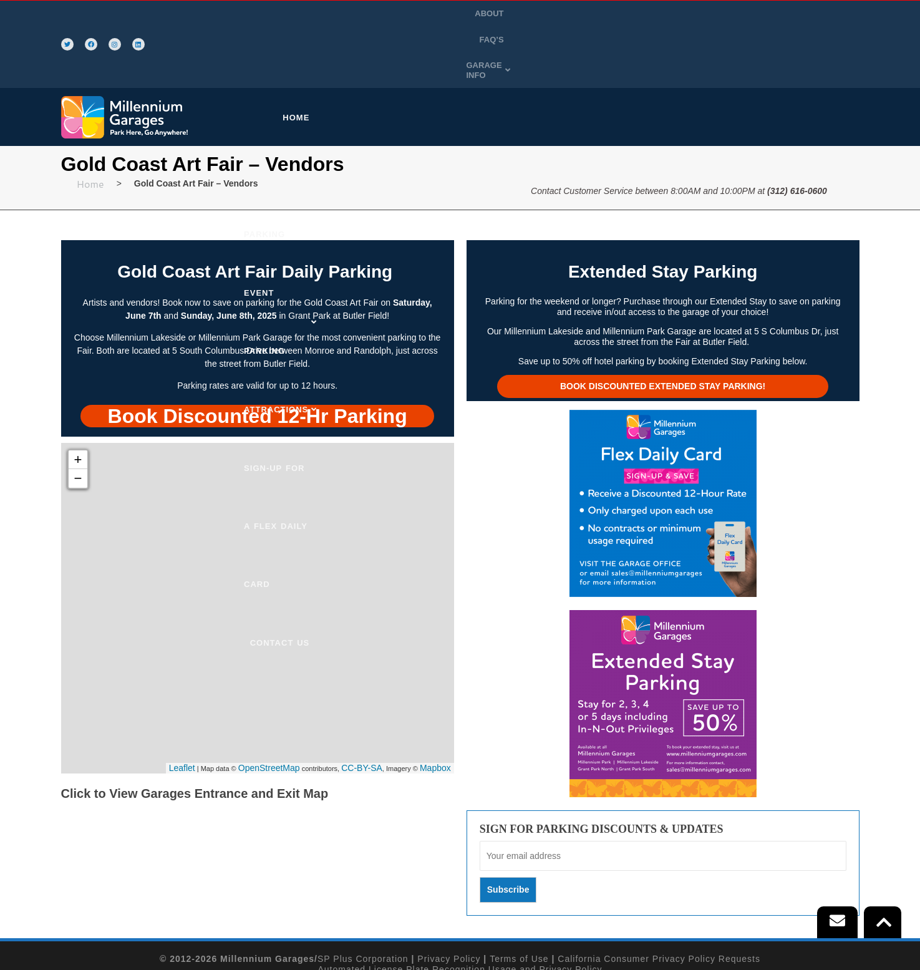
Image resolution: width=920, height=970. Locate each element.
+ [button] (78, 400)
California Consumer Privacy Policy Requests (659, 900)
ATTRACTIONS (576, 58)
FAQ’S (769, 14)
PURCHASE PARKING (389, 58)
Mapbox (435, 708)
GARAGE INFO (826, 14)
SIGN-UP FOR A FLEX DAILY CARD (698, 58)
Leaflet (182, 708)
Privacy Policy (448, 900)
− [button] (78, 419)
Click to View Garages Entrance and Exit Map (195, 734)
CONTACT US (822, 58)
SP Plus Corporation (363, 900)
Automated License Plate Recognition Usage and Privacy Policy (459, 909)
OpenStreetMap (269, 708)
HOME (308, 58)
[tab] (257, 355)
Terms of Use (519, 900)
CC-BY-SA (361, 708)
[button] (826, 15)
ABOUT (730, 14)
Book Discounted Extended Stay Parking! (662, 327)
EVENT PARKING (490, 58)
